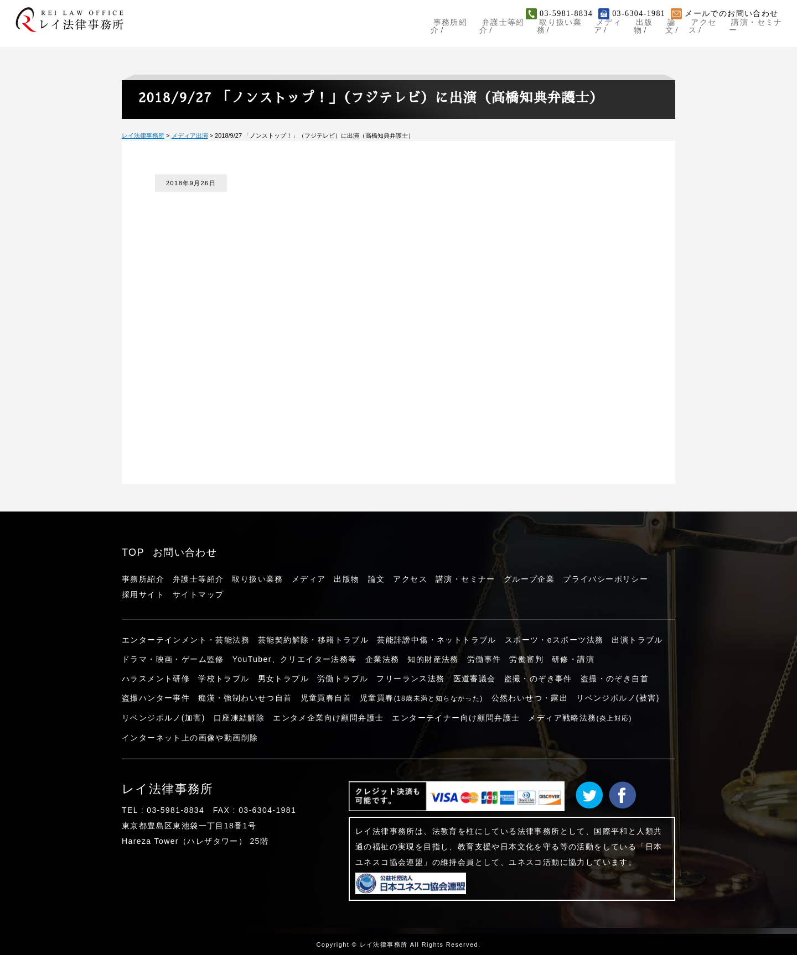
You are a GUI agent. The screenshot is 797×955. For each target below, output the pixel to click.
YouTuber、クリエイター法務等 (294, 659)
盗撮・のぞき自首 (615, 678)
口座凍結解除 (239, 717)
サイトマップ (198, 594)
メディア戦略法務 (580, 717)
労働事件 (484, 659)
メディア (601, 30)
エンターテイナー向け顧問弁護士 (456, 717)
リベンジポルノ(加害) (163, 717)
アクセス (703, 30)
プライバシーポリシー (605, 579)
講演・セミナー (759, 30)
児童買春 (421, 697)
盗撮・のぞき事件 (538, 678)
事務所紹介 (435, 30)
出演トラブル (637, 639)
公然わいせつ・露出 (529, 697)
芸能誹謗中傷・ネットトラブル (436, 639)
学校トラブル (223, 678)
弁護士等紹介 (490, 30)
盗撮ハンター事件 (156, 697)
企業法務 (382, 659)
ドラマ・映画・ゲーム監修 (173, 659)
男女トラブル (283, 678)
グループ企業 (529, 579)
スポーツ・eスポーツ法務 (554, 639)
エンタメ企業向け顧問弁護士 (328, 717)
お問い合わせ (185, 552)
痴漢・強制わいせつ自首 (245, 697)
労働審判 (526, 659)
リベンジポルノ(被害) (618, 697)
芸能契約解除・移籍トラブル (313, 639)
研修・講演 (573, 659)
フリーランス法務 (410, 678)
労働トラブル (342, 678)
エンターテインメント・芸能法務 (186, 639)
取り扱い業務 (550, 30)
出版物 (640, 30)
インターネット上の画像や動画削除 (190, 737)
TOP (133, 552)
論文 (669, 30)
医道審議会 (474, 678)
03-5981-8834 (566, 13)
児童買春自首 (326, 697)
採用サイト (143, 594)
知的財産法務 (432, 659)
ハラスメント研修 (156, 678)
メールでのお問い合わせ (731, 13)
